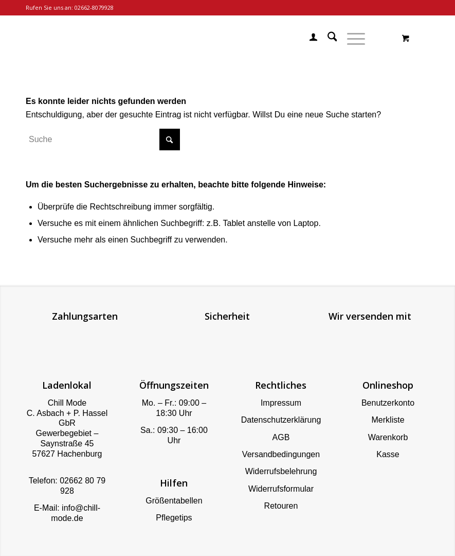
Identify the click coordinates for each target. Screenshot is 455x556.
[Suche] (327, 38)
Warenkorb (388, 437)
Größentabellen (173, 500)
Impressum (281, 402)
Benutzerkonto (387, 402)
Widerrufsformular (281, 488)
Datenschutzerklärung (281, 419)
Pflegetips (174, 517)
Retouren (281, 505)
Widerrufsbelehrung (281, 471)
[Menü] (351, 38)
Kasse (387, 454)
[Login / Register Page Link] (308, 38)
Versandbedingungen (281, 454)
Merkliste (388, 419)
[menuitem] (308, 38)
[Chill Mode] (26, 38)
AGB (281, 437)
